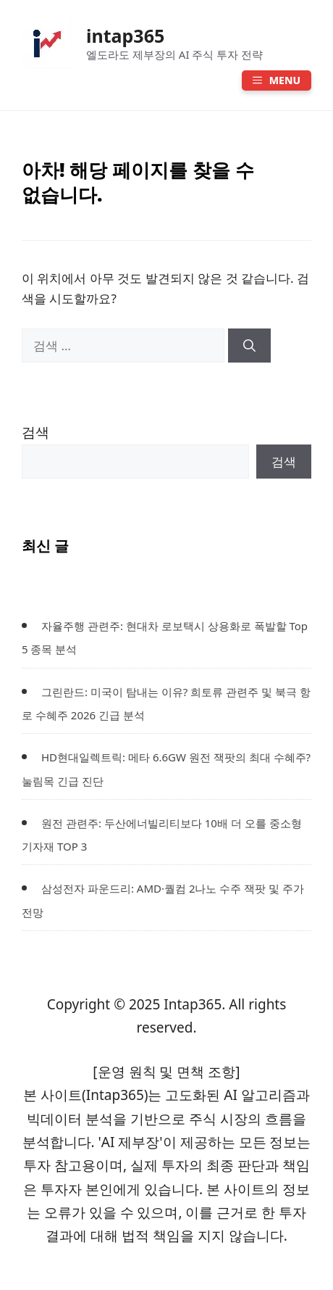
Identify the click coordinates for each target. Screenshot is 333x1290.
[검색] (249, 345)
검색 (35, 432)
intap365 (125, 35)
